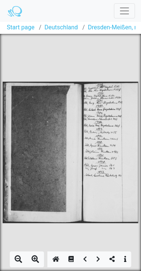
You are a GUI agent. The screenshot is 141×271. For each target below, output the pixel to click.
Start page (21, 27)
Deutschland (61, 27)
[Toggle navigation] (124, 10)
